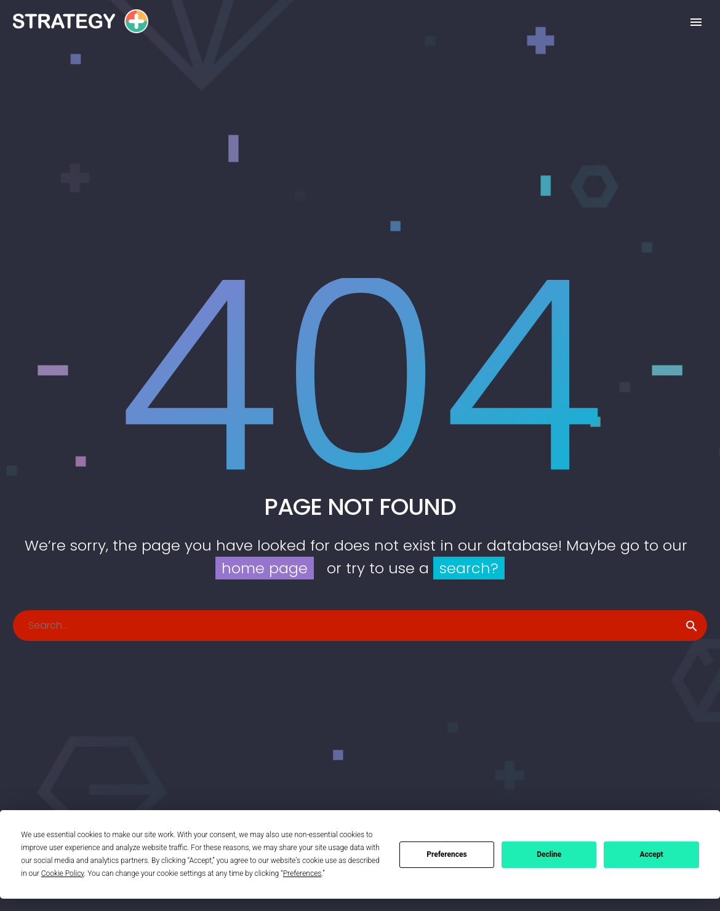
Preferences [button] (302, 873)
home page (265, 568)
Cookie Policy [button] (62, 873)
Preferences (446, 854)
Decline (549, 854)
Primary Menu (696, 22)
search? (468, 568)
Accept (651, 854)
